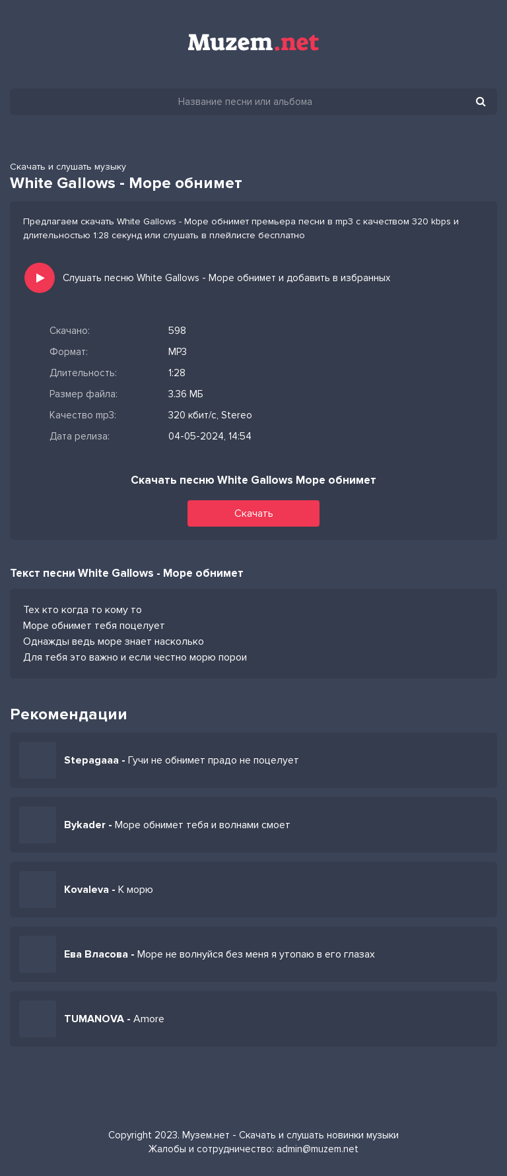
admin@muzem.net (317, 1149)
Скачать (253, 513)
